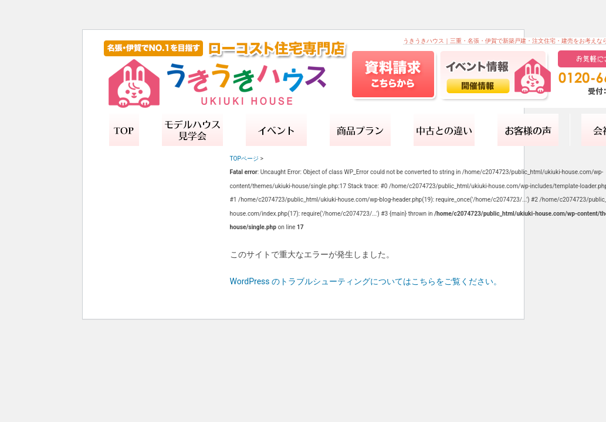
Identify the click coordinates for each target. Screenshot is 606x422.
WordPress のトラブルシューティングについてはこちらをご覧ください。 (366, 281)
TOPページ (244, 158)
